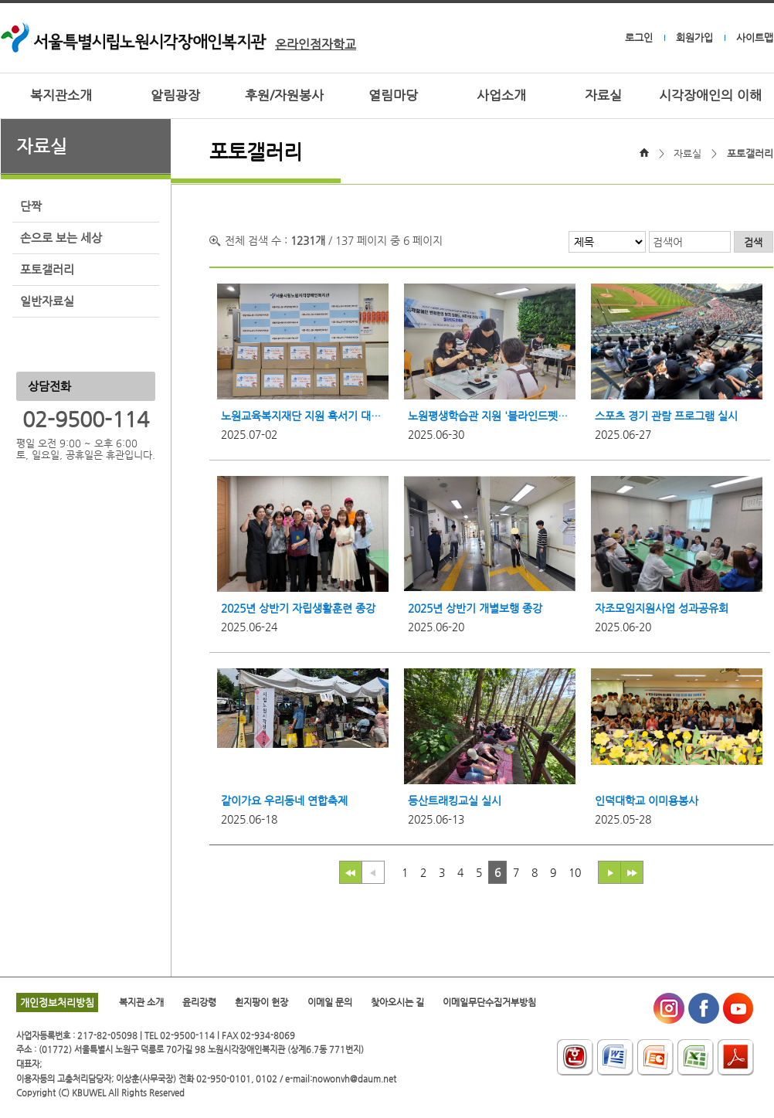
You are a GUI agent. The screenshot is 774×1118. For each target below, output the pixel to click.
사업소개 (501, 95)
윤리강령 (199, 1002)
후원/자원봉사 (284, 95)
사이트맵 (754, 37)
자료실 (603, 95)
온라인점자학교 (315, 44)
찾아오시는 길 (397, 1002)
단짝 (31, 206)
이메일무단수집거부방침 (489, 1002)
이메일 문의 (329, 1002)
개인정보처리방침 (57, 1002)
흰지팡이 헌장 (261, 1002)
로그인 (639, 37)
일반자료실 (47, 301)
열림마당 (393, 95)
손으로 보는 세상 (61, 238)
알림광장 (175, 95)
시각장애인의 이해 (710, 95)
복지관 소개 (141, 1002)
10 (575, 872)
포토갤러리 (47, 270)
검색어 (668, 242)
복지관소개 (61, 95)
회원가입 (694, 37)
